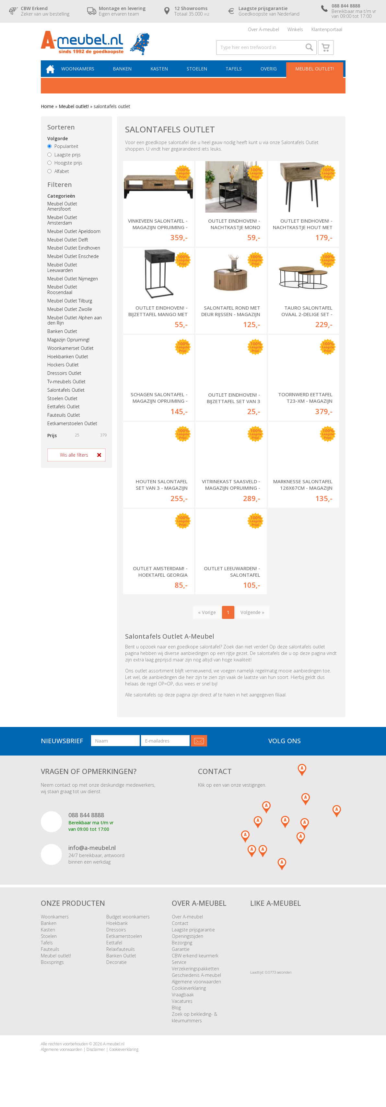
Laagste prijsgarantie (193, 940)
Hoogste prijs (64, 171)
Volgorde (57, 147)
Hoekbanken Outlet (67, 365)
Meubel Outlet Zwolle (69, 317)
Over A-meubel (263, 31)
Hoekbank (117, 934)
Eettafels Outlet (63, 415)
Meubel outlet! (314, 77)
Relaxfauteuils (120, 960)
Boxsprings (52, 973)
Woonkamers (83, 77)
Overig (269, 77)
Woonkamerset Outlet (70, 356)
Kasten (163, 77)
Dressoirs (116, 940)
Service (179, 973)
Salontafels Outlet (66, 398)
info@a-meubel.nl (92, 858)
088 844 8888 (86, 826)
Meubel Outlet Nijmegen (72, 287)
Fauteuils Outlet (63, 424)
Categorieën (61, 204)
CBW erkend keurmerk (195, 966)
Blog (176, 1018)
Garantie (181, 960)
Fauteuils (50, 960)
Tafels (235, 77)
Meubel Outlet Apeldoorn (73, 240)
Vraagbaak (183, 1005)
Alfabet (58, 180)
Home (47, 115)
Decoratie (116, 973)
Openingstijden (187, 947)
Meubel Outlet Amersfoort (62, 215)
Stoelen (199, 77)
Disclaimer (96, 1060)
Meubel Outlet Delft (67, 248)
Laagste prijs (64, 163)
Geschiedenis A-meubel (196, 986)
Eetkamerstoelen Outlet (72, 432)
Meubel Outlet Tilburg (69, 309)
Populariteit (62, 155)
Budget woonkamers (128, 927)
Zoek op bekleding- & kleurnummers (194, 1028)
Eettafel (114, 953)
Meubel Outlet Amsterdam (62, 229)
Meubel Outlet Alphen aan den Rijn (74, 329)
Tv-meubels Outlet (66, 390)
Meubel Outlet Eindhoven (73, 256)
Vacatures (182, 1012)
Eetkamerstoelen (124, 947)
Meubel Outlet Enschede (73, 265)
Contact (180, 934)
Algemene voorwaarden (196, 992)
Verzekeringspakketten (195, 979)
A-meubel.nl (113, 1054)
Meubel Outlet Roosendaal (62, 298)
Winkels (295, 31)
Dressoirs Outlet (64, 382)
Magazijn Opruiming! (68, 348)
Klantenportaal (326, 31)
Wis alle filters (74, 463)
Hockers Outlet (63, 373)
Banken (127, 77)
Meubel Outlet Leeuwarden (62, 276)
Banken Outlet (62, 340)
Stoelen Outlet (62, 407)
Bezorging (182, 953)
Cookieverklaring (189, 999)
